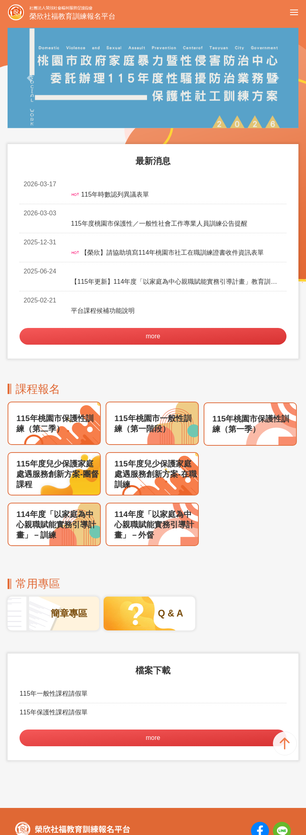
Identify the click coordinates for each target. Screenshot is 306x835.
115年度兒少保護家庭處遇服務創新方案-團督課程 (57, 422)
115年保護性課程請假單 (54, 660)
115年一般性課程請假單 (54, 641)
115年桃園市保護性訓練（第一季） (250, 372)
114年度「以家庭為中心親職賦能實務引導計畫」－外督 (154, 473)
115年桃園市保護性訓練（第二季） (54, 371)
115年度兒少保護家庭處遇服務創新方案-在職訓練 (155, 422)
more (153, 284)
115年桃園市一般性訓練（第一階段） (152, 371)
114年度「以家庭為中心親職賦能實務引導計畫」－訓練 (56, 473)
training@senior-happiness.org (146, 798)
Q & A (170, 561)
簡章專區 (69, 561)
